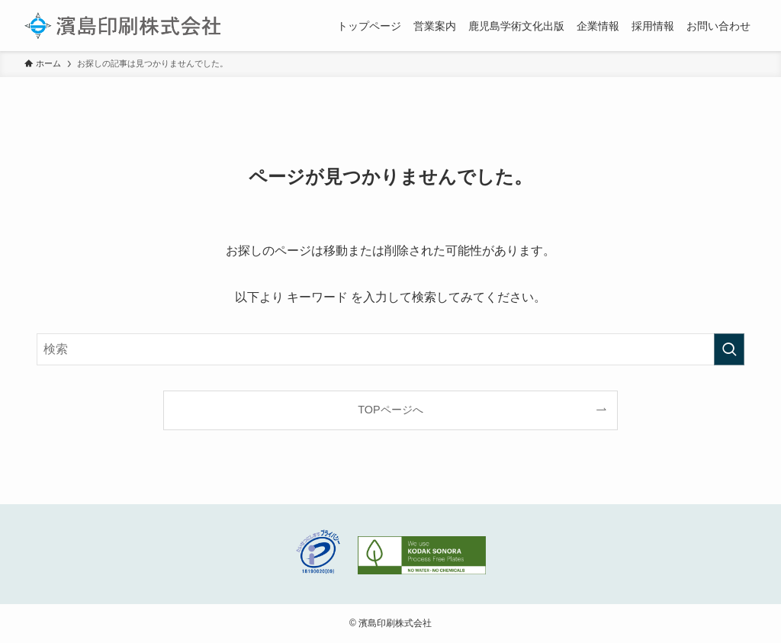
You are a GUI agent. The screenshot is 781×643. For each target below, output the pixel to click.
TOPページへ (390, 409)
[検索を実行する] (729, 349)
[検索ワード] (390, 349)
